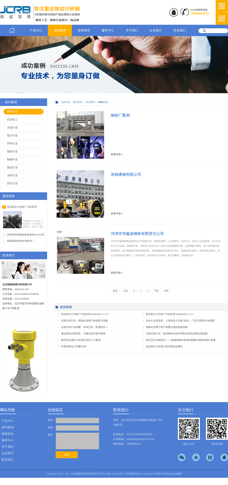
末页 (166, 290)
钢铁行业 (103, 102)
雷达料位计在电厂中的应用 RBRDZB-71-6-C (85, 314)
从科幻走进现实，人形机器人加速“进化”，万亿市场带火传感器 (180, 320)
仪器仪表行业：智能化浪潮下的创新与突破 (84, 320)
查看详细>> (117, 154)
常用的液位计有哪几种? (74, 346)
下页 (156, 290)
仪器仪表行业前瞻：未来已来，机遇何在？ (84, 327)
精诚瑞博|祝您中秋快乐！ (21, 240)
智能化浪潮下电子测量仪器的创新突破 (167, 327)
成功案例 (90, 102)
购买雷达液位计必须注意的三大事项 (81, 340)
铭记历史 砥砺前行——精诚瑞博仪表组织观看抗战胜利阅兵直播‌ (180, 340)
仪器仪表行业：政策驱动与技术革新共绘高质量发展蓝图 (176, 333)
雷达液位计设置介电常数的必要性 (164, 346)
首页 (12, 30)
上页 (125, 290)
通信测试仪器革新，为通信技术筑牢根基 (83, 333)
